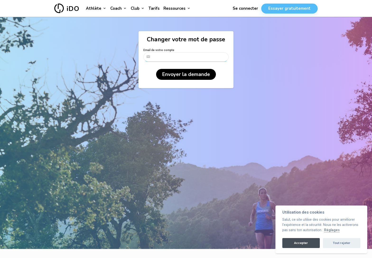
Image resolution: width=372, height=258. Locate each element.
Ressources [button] (177, 8)
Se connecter (245, 8)
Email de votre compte (158, 50)
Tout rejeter (341, 243)
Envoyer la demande (186, 74)
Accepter (301, 243)
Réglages (332, 230)
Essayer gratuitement (289, 8)
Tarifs (154, 8)
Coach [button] (118, 8)
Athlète (96, 8)
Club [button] (138, 8)
